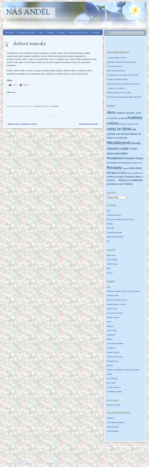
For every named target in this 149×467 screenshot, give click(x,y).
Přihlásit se (111, 418)
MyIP (108, 268)
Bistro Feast (111, 255)
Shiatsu (109, 374)
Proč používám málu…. (115, 66)
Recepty (38, 106)
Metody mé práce (113, 317)
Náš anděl (28, 12)
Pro (6, 43)
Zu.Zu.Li (110, 273)
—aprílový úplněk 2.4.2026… (117, 58)
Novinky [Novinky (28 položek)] (135, 143)
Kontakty (61, 32)
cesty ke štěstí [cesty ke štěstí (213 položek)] (119, 129)
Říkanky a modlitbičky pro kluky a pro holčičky (123, 370)
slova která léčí (112, 378)
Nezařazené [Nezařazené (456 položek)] (118, 142)
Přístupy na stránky (114, 405)
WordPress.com (53, 464)
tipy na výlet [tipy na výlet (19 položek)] (118, 172)
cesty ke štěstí (112, 309)
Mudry (109, 322)
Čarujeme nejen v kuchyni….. (117, 304)
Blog (108, 211)
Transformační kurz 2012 (89, 124)
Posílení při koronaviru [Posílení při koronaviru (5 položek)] (119, 163)
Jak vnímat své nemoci (115, 313)
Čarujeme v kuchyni (114, 215)
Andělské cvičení (113, 295)
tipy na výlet (111, 383)
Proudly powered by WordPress (21, 464)
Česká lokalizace (113, 431)
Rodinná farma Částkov (78, 32)
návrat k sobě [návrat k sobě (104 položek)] (117, 148)
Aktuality (95, 32)
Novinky (50, 32)
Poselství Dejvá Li (113, 352)
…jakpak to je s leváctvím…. (117, 88)
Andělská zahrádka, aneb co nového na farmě (123, 291)
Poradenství (111, 348)
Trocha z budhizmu (113, 387)
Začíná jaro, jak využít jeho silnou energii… (122, 62)
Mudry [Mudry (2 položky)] (115, 138)
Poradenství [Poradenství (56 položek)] (115, 158)
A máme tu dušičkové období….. (118, 79)
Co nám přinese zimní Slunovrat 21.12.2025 (122, 75)
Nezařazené (111, 335)
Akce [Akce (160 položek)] (111, 112)
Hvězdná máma (112, 264)
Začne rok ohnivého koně (116, 71)
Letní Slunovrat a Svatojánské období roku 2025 (124, 97)
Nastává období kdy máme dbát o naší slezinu (123, 84)
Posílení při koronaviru (115, 357)
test (108, 241)
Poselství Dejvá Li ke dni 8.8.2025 (119, 92)
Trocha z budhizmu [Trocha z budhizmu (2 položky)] (133, 173)
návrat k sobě (111, 330)
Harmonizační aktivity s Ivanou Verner (120, 219)
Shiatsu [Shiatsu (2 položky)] (125, 168)
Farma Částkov (112, 259)
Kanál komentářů (113, 427)
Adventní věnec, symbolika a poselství (21, 124)
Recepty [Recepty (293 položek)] (114, 167)
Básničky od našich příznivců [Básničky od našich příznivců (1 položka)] (129, 124)
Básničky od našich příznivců (117, 300)
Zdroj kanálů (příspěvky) (115, 422)
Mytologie (110, 326)
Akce (41, 32)
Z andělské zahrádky (114, 392)
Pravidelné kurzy (113, 361)
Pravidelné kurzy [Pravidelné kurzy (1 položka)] (136, 163)
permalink (55, 106)
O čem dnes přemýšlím (115, 343)
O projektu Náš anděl (26, 32)
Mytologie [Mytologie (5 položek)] (122, 138)
